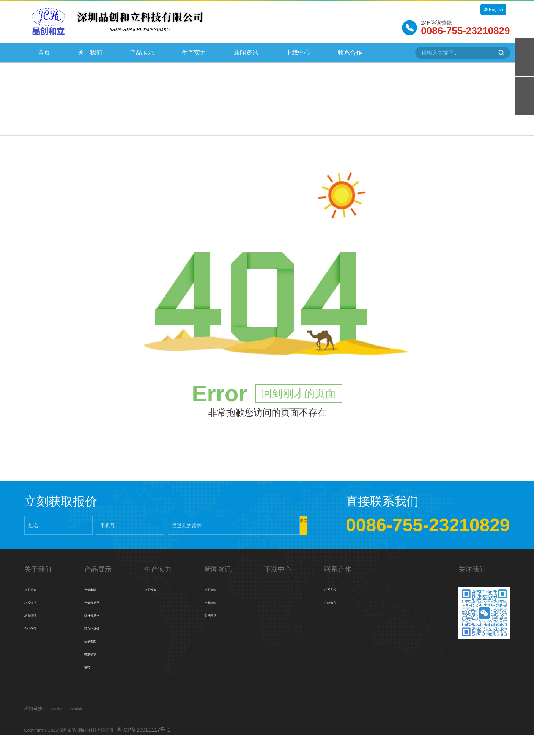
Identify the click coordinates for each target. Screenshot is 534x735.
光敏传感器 (97, 596)
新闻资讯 (246, 52)
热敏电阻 (95, 635)
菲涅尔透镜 (97, 622)
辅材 (89, 661)
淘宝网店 (59, 702)
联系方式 (334, 583)
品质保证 (35, 609)
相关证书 (35, 596)
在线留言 (334, 596)
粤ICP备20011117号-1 (167, 723)
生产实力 (194, 52)
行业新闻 (214, 596)
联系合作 (350, 52)
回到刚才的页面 (298, 387)
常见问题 (214, 609)
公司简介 (35, 583)
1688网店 (85, 702)
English (491, 9)
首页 (44, 52)
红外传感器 (97, 609)
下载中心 (298, 52)
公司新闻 (214, 583)
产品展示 (142, 52)
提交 (285, 519)
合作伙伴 (35, 622)
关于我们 (90, 52)
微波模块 (95, 648)
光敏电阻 (95, 583)
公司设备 (154, 583)
